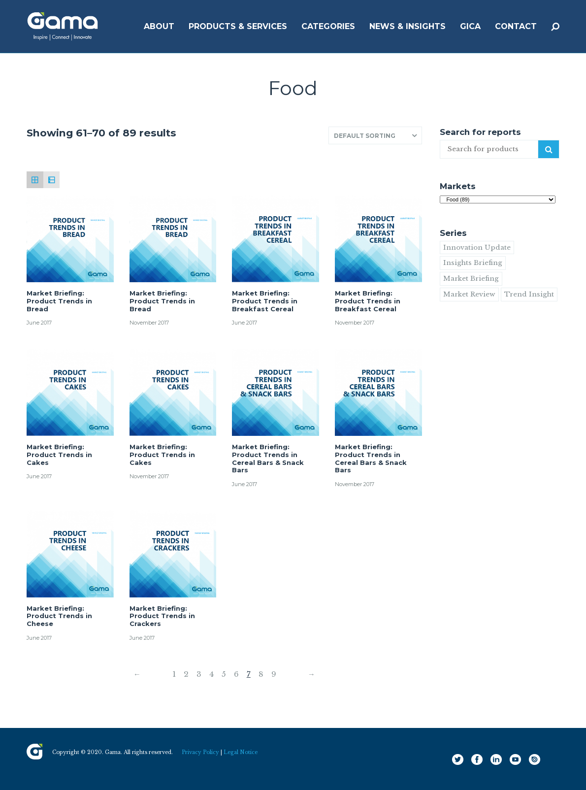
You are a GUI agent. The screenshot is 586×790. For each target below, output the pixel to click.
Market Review (469, 294)
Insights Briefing (472, 263)
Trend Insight (529, 294)
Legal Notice (241, 752)
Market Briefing (471, 278)
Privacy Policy (200, 752)
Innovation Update (477, 247)
